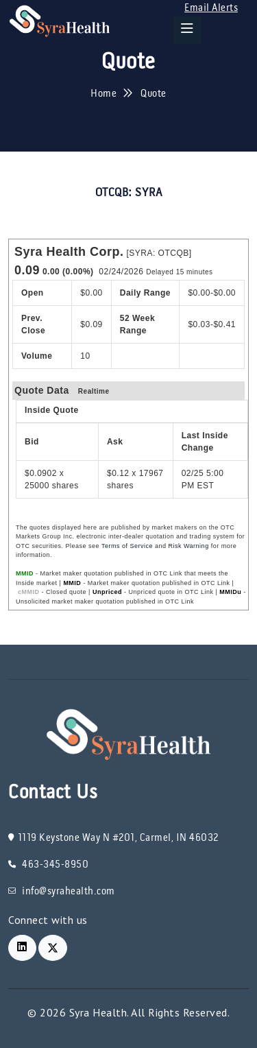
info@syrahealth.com (61, 891)
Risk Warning (188, 546)
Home (103, 93)
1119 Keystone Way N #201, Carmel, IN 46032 (113, 838)
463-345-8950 (48, 864)
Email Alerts (211, 8)
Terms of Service (127, 546)
